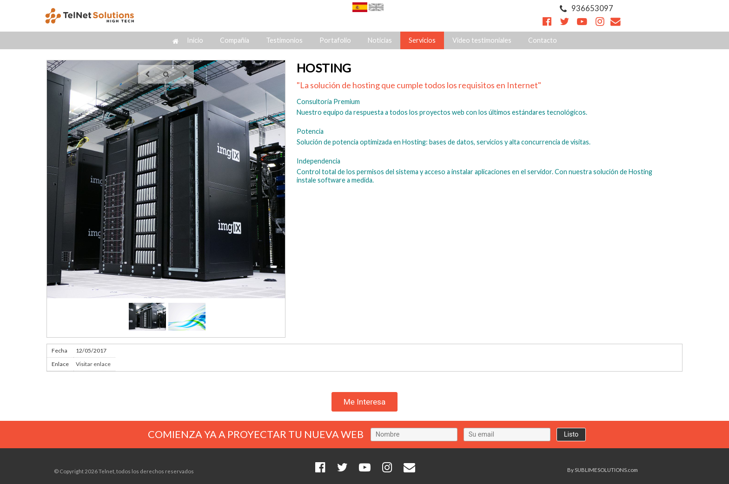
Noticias (380, 40)
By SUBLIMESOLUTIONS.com (602, 470)
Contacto (542, 40)
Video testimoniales (481, 40)
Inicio (187, 40)
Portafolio (335, 40)
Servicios (422, 40)
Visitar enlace (93, 363)
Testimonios (284, 40)
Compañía (234, 40)
